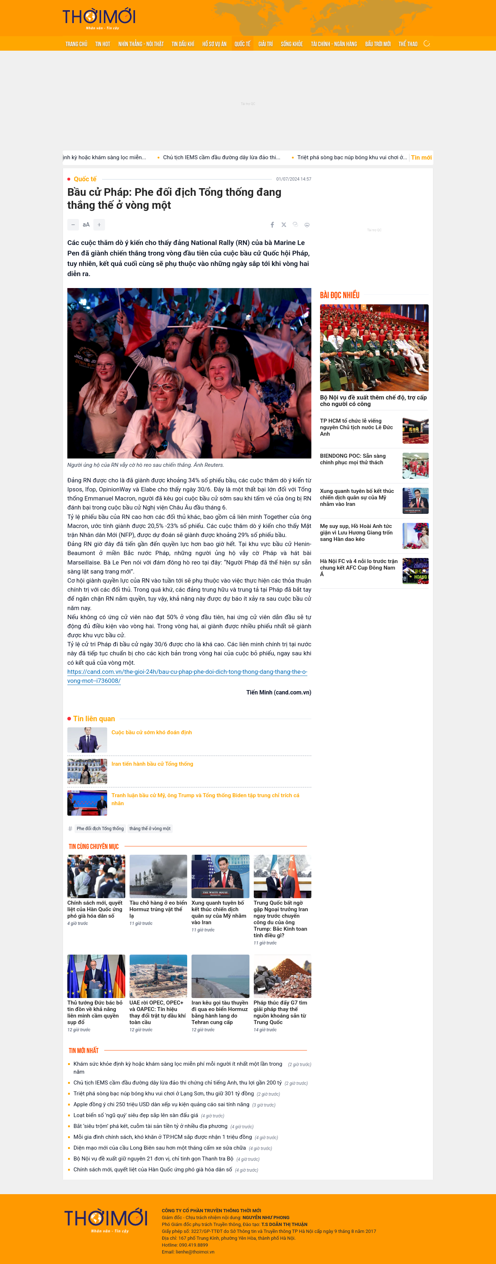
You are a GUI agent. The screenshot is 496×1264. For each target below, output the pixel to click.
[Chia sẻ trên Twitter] (283, 224)
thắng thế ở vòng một (150, 828)
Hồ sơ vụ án (214, 43)
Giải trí (265, 43)
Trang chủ (76, 43)
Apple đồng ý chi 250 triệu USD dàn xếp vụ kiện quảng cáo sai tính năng (174, 1104)
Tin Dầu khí (183, 43)
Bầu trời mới (378, 43)
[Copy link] (295, 224)
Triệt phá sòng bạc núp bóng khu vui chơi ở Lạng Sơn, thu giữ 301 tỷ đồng (176, 1093)
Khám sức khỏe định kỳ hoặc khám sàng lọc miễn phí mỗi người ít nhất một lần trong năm (192, 1068)
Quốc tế (243, 43)
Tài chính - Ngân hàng (334, 43)
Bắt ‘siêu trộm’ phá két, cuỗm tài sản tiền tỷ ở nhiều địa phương (163, 1126)
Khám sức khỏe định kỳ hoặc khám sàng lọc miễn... (97, 157)
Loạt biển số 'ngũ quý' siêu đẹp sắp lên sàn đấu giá (148, 1115)
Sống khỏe (292, 43)
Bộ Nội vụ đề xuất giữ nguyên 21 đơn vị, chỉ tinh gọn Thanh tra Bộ (166, 1158)
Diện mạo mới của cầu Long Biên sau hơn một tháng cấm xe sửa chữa (172, 1148)
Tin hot (102, 43)
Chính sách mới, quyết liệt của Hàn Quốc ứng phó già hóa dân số (165, 1169)
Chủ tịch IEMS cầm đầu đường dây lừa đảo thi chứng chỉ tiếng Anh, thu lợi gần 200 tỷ (190, 1082)
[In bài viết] (307, 224)
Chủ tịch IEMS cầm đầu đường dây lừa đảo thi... (236, 157)
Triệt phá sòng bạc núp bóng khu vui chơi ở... (367, 157)
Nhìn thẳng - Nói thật (141, 43)
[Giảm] (73, 225)
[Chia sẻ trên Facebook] (272, 224)
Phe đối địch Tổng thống (100, 828)
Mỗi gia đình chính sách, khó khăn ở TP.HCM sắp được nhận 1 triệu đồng (175, 1137)
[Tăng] (99, 225)
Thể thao (408, 43)
